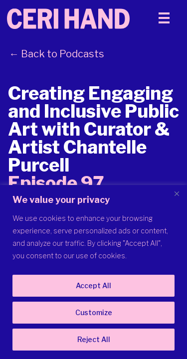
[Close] (177, 193)
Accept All (93, 285)
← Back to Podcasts (56, 54)
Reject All (93, 339)
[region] (93, 272)
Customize (93, 312)
